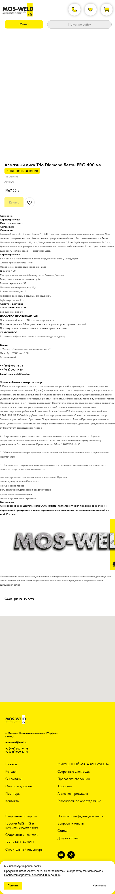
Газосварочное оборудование (79, 801)
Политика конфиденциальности (81, 816)
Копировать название (22, 171)
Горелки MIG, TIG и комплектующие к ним (21, 825)
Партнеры (12, 794)
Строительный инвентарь (24, 849)
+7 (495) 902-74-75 (16, 748)
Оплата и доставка (19, 786)
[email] (61, 857)
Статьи (63, 831)
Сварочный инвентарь (21, 835)
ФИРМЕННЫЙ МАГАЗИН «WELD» (83, 764)
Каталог (11, 772)
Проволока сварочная (74, 779)
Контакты (12, 801)
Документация (68, 838)
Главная (11, 764)
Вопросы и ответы (71, 823)
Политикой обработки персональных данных (32, 875)
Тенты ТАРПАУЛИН (19, 842)
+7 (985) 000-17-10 (16, 751)
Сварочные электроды (74, 772)
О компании (14, 779)
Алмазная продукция (73, 794)
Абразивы (65, 786)
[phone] (71, 857)
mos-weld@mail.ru (16, 742)
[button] (24, 24)
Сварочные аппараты (21, 816)
